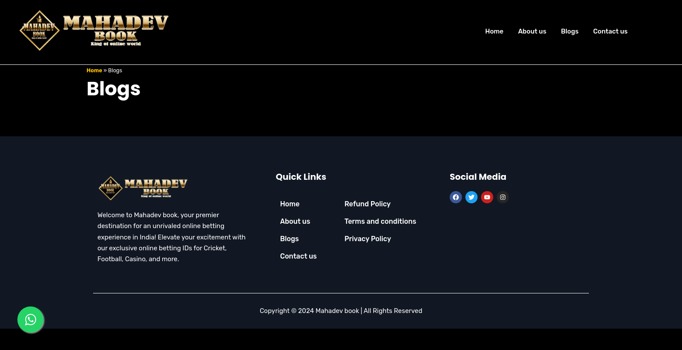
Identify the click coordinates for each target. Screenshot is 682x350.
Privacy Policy (367, 259)
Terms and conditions (380, 242)
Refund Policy (367, 224)
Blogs (569, 31)
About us (532, 31)
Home (494, 31)
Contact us (610, 31)
